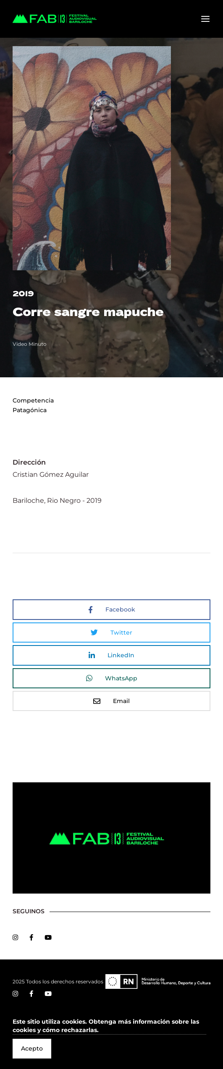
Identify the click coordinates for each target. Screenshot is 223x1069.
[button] (109, 1026)
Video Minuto (30, 344)
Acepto (32, 1048)
